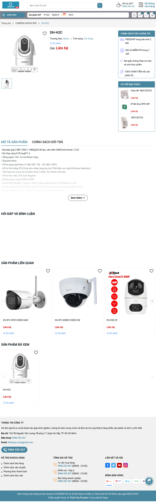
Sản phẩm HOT (35, 15)
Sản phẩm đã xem (15, 344)
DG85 (63, 15)
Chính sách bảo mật (13, 475)
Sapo (105, 497)
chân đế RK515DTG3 (141, 90)
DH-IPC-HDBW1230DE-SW (67, 320)
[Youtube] (119, 465)
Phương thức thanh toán (15, 471)
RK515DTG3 (137, 117)
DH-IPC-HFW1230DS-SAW (15, 320)
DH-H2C (7, 389)
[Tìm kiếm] (99, 5)
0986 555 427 (128, 6)
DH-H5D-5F (112, 320)
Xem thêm (78, 197)
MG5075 (55, 15)
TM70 (71, 15)
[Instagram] (125, 465)
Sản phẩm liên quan (17, 263)
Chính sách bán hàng (14, 463)
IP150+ (47, 15)
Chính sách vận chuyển (15, 467)
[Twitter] (113, 465)
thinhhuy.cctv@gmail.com (20, 442)
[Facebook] (107, 465)
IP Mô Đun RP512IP (140, 104)
